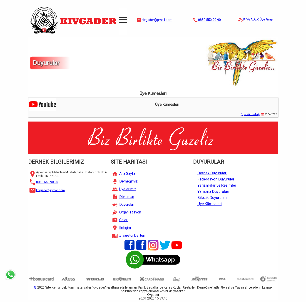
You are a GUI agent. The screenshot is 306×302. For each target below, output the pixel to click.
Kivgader (153, 295)
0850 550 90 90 (209, 20)
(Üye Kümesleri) (250, 114)
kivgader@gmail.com (157, 20)
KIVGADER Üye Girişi (258, 19)
